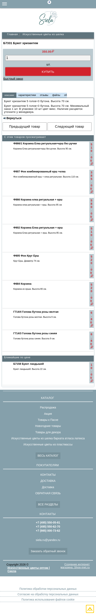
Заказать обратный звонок (48, 551)
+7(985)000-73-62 (76, 4)
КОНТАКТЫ (48, 474)
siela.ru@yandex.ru (68, 4)
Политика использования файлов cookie (47, 599)
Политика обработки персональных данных (48, 588)
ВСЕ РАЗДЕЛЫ (48, 504)
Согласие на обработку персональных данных (48, 594)
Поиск (60, 4)
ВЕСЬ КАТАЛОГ (48, 455)
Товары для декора (48, 432)
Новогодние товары (48, 426)
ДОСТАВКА (47, 480)
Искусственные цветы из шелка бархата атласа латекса (48, 438)
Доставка (48, 487)
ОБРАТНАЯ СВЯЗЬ (48, 493)
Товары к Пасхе (48, 419)
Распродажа (48, 407)
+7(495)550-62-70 (84, 4)
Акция (48, 413)
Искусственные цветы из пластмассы (47, 444)
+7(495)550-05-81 (92, 4)
